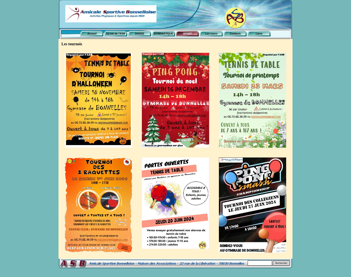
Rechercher (281, 263)
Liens (259, 33)
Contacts (235, 33)
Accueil (92, 33)
